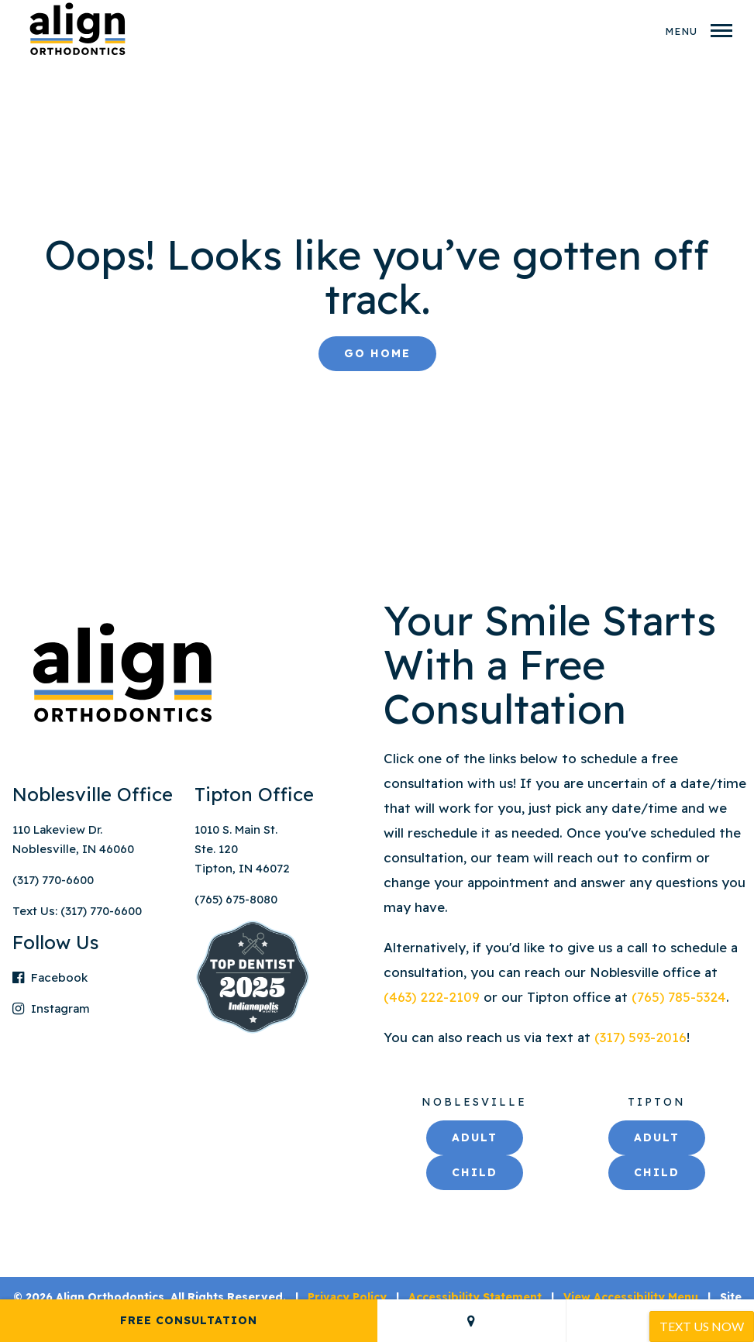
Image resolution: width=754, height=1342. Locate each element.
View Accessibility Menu (630, 1297)
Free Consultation (188, 1320)
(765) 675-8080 (236, 899)
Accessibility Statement (475, 1297)
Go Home (377, 353)
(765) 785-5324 (679, 997)
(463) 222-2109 (434, 997)
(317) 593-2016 (640, 1037)
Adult (475, 1137)
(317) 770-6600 (53, 879)
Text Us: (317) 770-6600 (77, 910)
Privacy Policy (347, 1297)
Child (475, 1172)
